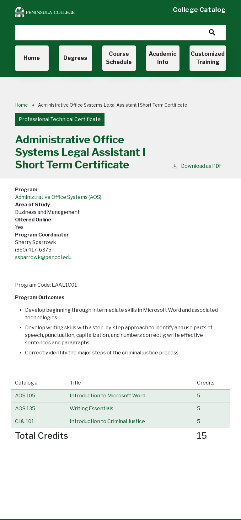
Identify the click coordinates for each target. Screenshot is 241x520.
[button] (107, 396)
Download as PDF (197, 165)
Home (32, 58)
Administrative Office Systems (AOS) (58, 197)
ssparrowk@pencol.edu (43, 257)
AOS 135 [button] (25, 408)
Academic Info (162, 57)
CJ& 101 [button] (24, 421)
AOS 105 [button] (25, 396)
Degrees (75, 58)
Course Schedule (119, 57)
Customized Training (208, 57)
